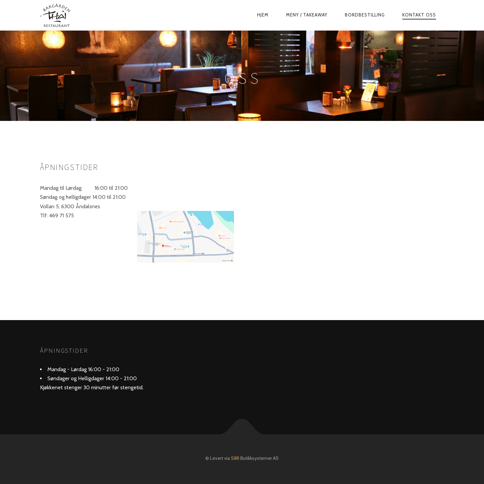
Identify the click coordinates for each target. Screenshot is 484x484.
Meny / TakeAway (306, 14)
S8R (235, 458)
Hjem (263, 14)
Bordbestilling (365, 14)
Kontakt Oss (419, 14)
